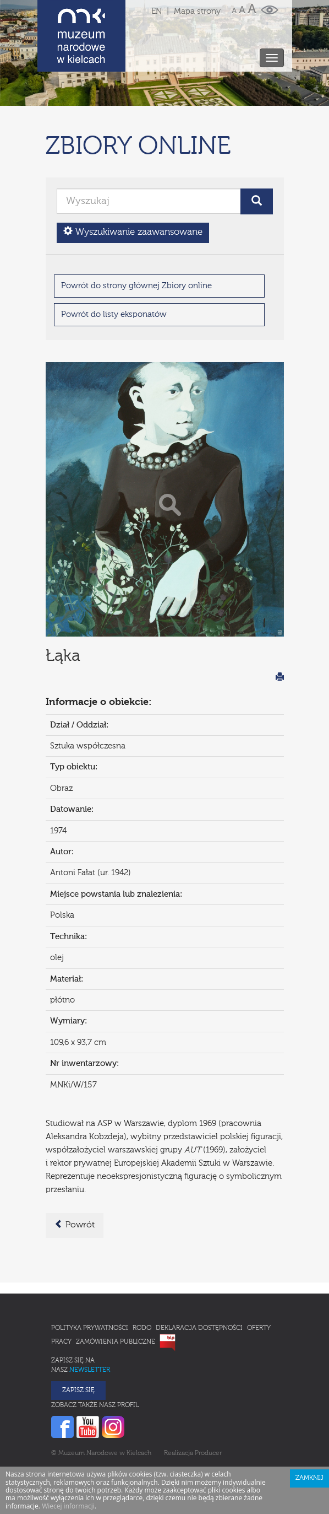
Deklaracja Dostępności (199, 1279)
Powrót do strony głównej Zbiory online (136, 237)
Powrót (74, 1176)
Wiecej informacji (68, 1457)
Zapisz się (78, 1342)
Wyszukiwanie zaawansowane (132, 183)
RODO (142, 1279)
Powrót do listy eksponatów (114, 266)
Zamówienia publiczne (115, 1293)
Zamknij (309, 1429)
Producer (208, 1405)
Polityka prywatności (89, 1279)
